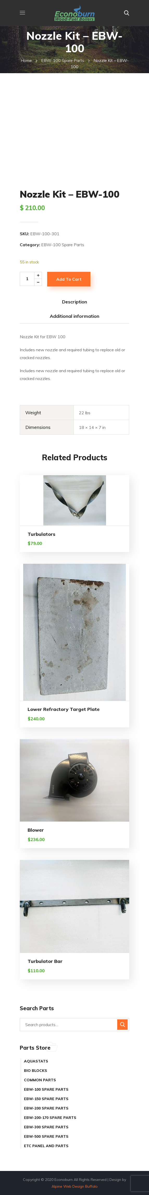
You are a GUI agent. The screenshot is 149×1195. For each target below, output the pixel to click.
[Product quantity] (32, 279)
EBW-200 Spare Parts (46, 1108)
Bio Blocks (35, 1070)
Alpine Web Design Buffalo (75, 1186)
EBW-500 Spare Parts (46, 1136)
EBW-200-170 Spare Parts (50, 1117)
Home (26, 60)
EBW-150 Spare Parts (46, 1098)
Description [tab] (74, 302)
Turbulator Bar (45, 961)
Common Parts (40, 1080)
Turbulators (41, 534)
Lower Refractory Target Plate (64, 709)
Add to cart (69, 279)
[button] (126, 13)
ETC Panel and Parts (46, 1146)
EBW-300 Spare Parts (46, 1127)
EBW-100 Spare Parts (62, 60)
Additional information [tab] (74, 316)
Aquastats (36, 1061)
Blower (36, 830)
